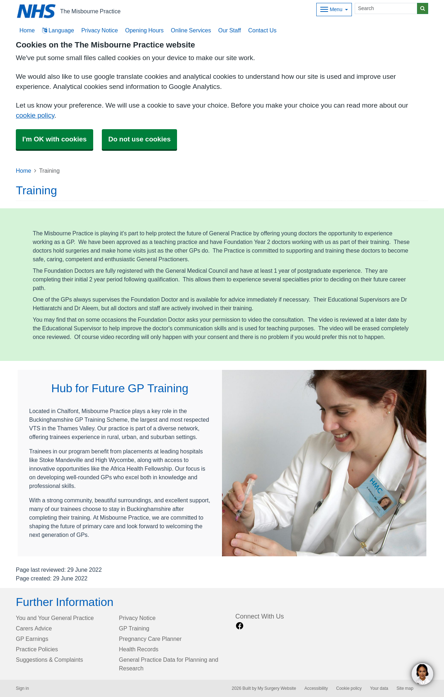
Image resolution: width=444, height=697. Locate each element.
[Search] (386, 8)
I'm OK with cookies (54, 139)
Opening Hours (144, 30)
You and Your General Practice (55, 618)
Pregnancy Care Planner (150, 639)
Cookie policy (349, 688)
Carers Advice (34, 628)
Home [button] (27, 30)
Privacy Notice (99, 30)
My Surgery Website (277, 688)
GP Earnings (32, 639)
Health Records (139, 649)
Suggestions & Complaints (49, 659)
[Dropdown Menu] (334, 9)
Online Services (191, 30)
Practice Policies (37, 649)
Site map (405, 688)
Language (58, 30)
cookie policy (35, 115)
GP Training (134, 628)
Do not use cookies (139, 139)
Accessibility (316, 688)
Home (23, 170)
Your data (379, 688)
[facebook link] (239, 625)
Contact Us (262, 30)
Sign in (22, 688)
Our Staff (229, 30)
